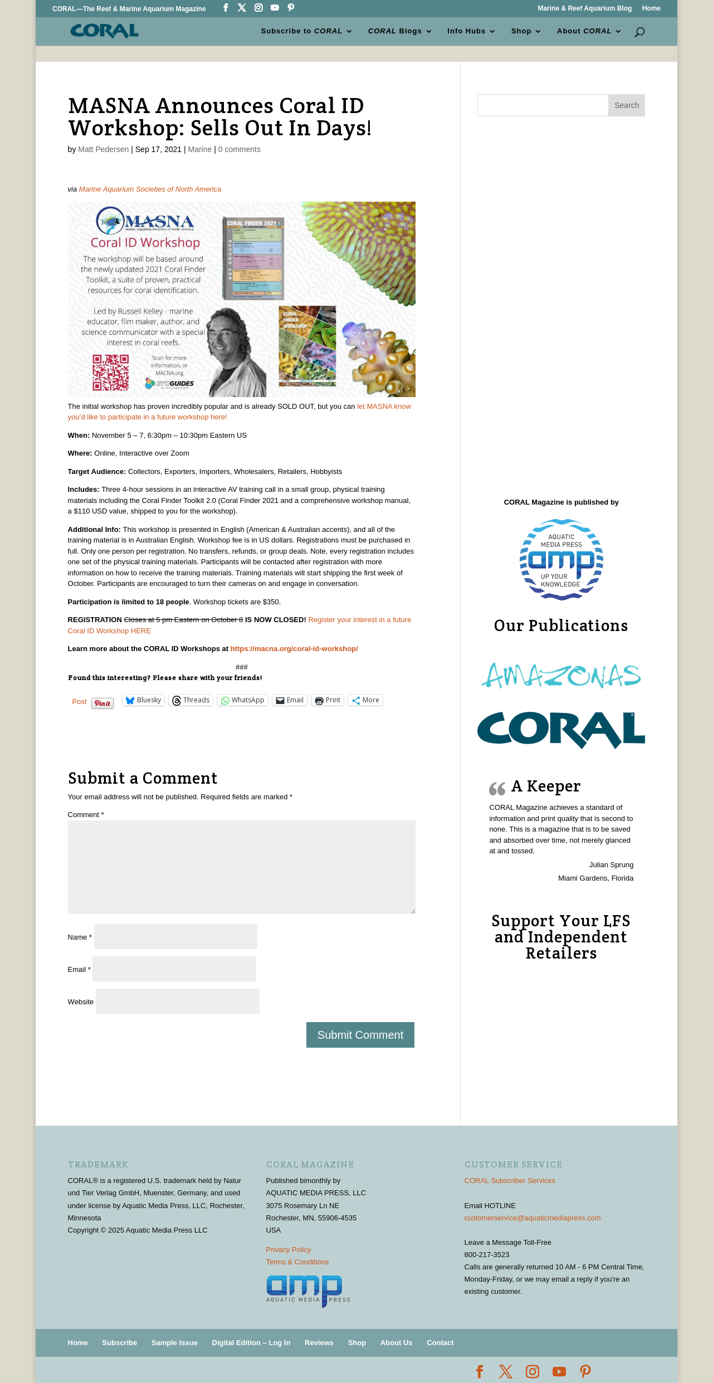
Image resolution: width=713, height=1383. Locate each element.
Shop (521, 31)
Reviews (319, 1342)
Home (651, 8)
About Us (396, 1342)
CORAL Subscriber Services (510, 1180)
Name (80, 937)
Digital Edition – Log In (251, 1342)
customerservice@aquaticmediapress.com (533, 1218)
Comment (86, 814)
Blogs (395, 31)
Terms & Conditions (297, 1262)
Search (626, 105)
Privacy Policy (288, 1249)
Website (81, 1002)
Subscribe (119, 1342)
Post (79, 701)
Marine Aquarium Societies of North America (150, 189)
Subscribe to (302, 31)
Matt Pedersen (103, 149)
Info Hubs (466, 31)
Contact (440, 1342)
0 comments (239, 149)
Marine (200, 149)
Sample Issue (175, 1342)
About (584, 31)
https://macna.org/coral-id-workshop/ (294, 648)
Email (79, 969)
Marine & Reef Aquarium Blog (585, 8)
